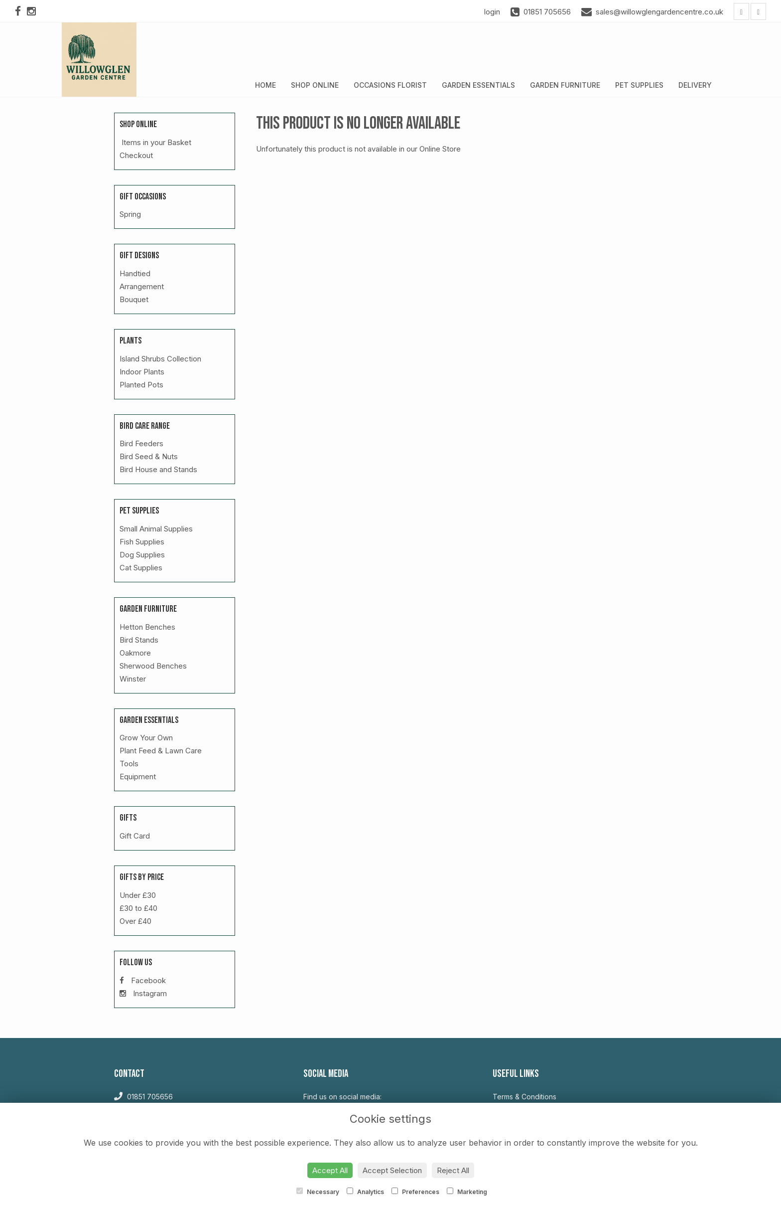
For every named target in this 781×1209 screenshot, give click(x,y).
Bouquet (134, 299)
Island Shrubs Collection (160, 358)
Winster (133, 679)
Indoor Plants (142, 371)
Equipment (138, 776)
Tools (129, 763)
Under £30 (138, 895)
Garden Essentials (478, 85)
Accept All (330, 1170)
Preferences (415, 1192)
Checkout (136, 155)
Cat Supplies (141, 567)
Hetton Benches (147, 627)
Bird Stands (139, 640)
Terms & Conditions (524, 1096)
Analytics (365, 1192)
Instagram (143, 993)
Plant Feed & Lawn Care (161, 750)
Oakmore (135, 653)
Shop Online (315, 85)
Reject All (453, 1170)
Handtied (135, 273)
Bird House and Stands (158, 469)
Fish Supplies (142, 541)
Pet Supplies (639, 85)
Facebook (143, 980)
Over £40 (135, 921)
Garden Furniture (565, 85)
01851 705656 (143, 1096)
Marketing (467, 1192)
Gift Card (135, 836)
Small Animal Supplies (156, 528)
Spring (130, 214)
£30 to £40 (138, 908)
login (492, 11)
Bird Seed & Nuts (149, 456)
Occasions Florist (390, 85)
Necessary (317, 1192)
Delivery (695, 85)
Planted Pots (141, 384)
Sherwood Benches (153, 666)
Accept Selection (392, 1170)
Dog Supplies (142, 554)
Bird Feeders (141, 443)
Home (265, 85)
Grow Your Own (146, 737)
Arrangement (142, 286)
